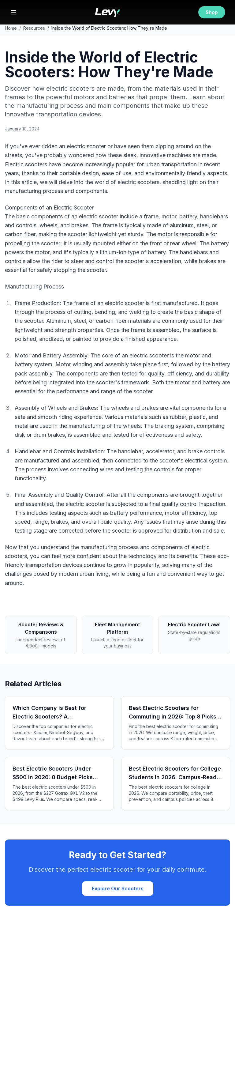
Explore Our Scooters (118, 888)
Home (11, 28)
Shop (212, 12)
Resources (34, 28)
